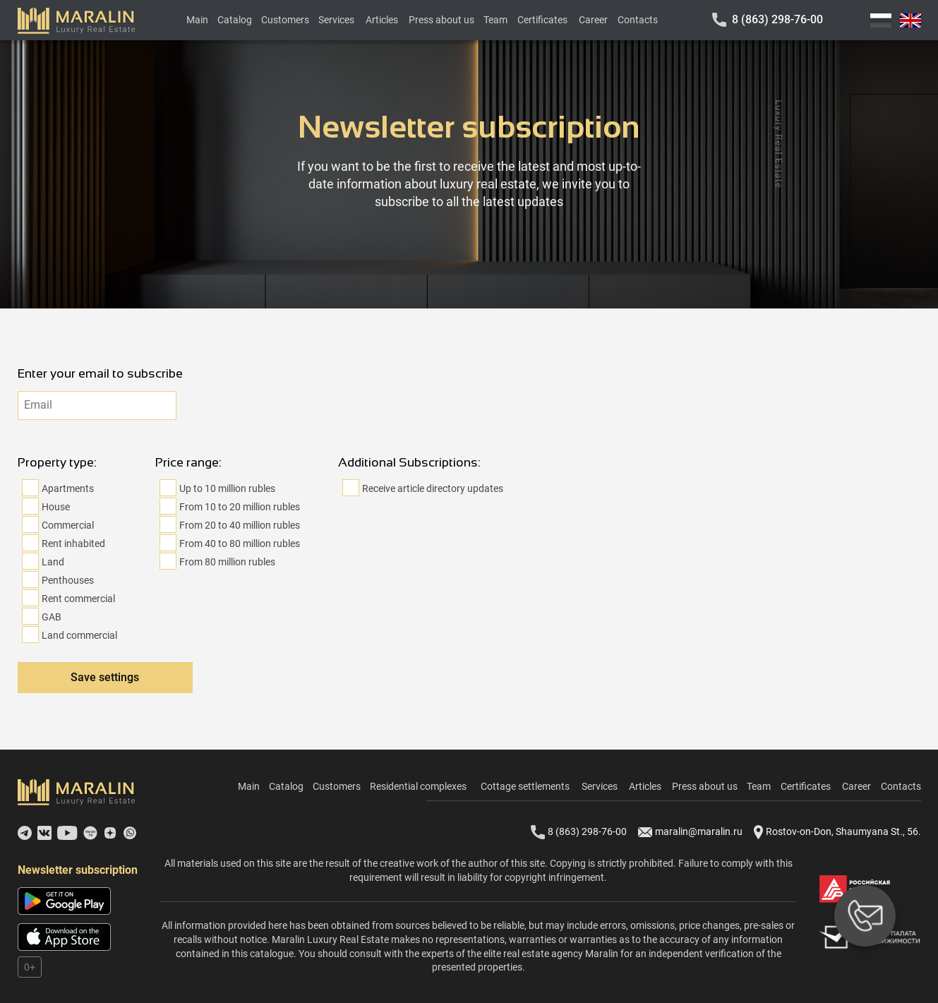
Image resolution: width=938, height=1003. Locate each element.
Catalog (234, 19)
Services (336, 19)
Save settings (105, 677)
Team (495, 19)
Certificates (542, 19)
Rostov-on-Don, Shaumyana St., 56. (837, 832)
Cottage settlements (525, 786)
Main (197, 19)
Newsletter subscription (78, 870)
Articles (382, 19)
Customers (285, 19)
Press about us (441, 19)
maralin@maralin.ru (690, 832)
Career (593, 19)
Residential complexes (418, 786)
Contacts (638, 19)
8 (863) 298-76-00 (777, 19)
